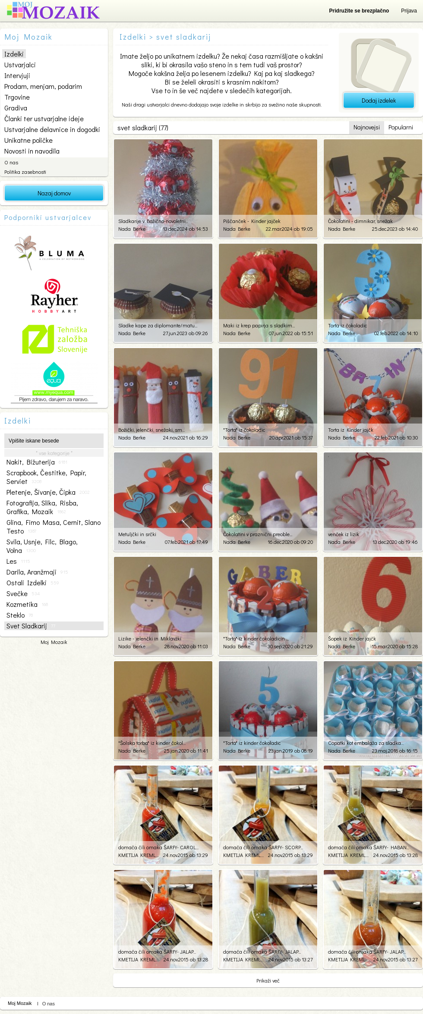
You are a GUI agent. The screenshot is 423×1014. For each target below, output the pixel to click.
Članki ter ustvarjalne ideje (44, 118)
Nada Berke (131, 228)
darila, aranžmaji (37, 572)
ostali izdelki (32, 582)
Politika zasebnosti (25, 171)
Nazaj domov (54, 193)
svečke (23, 593)
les (18, 561)
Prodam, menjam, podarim (43, 86)
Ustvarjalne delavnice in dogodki (52, 129)
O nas (11, 162)
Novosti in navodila (32, 150)
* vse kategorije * (54, 452)
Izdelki (14, 53)
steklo (19, 615)
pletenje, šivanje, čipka (48, 492)
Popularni (400, 127)
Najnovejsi (367, 127)
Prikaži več (268, 980)
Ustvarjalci (20, 64)
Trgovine (17, 96)
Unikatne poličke (28, 139)
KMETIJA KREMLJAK (138, 854)
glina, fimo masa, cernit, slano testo (53, 526)
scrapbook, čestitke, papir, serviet (46, 477)
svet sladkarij (30, 626)
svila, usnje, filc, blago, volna (42, 546)
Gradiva (15, 107)
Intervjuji (17, 75)
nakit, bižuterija (36, 462)
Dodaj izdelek (379, 100)
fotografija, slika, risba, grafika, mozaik (42, 507)
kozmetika (27, 604)
